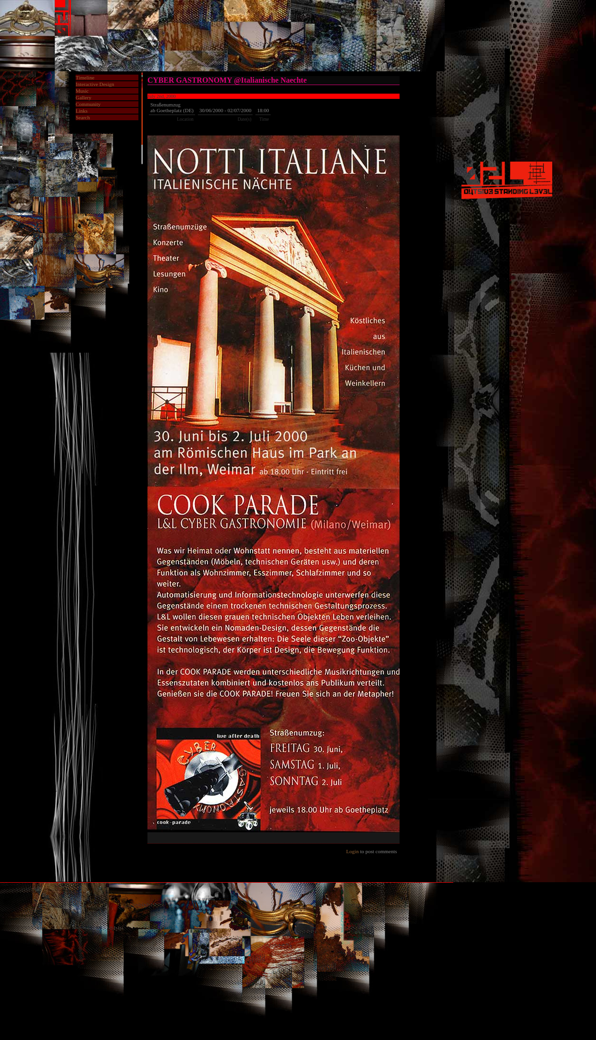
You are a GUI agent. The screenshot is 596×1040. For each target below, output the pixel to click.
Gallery (83, 97)
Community (88, 104)
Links (82, 111)
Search (83, 117)
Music (82, 91)
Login (352, 851)
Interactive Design (95, 84)
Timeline (85, 77)
